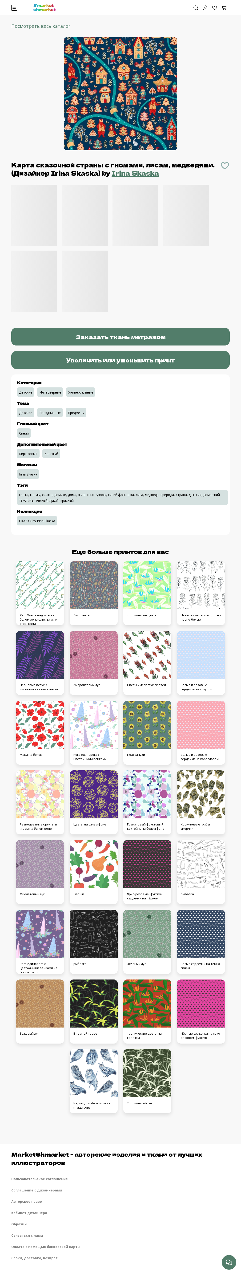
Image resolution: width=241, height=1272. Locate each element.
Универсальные (80, 392)
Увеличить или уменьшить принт (120, 360)
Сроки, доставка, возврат (34, 1258)
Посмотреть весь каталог (40, 26)
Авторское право (26, 1201)
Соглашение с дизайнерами (36, 1190)
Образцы (19, 1224)
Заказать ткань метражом (121, 337)
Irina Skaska (135, 173)
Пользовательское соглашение (39, 1179)
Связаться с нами (27, 1235)
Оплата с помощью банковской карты (45, 1246)
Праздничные (50, 412)
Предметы (76, 412)
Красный (51, 453)
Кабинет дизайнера (29, 1213)
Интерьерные (50, 392)
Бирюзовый (28, 453)
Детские (25, 392)
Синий (24, 433)
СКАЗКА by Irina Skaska (37, 521)
